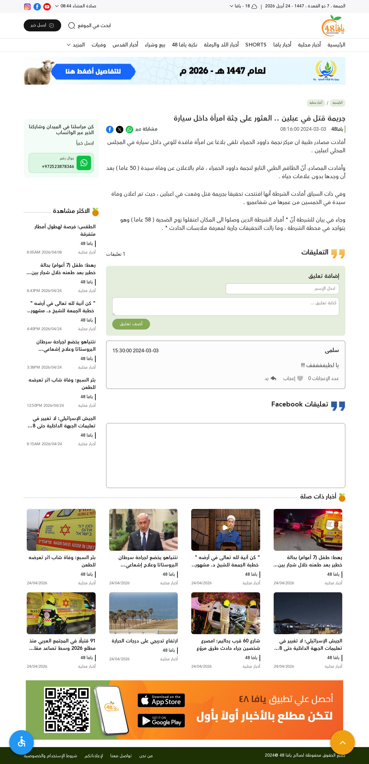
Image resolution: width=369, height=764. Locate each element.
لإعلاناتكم (94, 756)
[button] (293, 378)
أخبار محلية (309, 45)
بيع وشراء (155, 45)
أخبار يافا (282, 45)
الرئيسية (336, 45)
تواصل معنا (121, 756)
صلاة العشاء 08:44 (77, 6)
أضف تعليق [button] (131, 324)
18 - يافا (245, 6)
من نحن (146, 756)
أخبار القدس (125, 45)
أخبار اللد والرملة (221, 45)
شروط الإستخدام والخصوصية (50, 756)
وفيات (99, 45)
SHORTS (256, 45)
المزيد (78, 45)
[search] (89, 26)
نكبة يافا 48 (184, 45)
